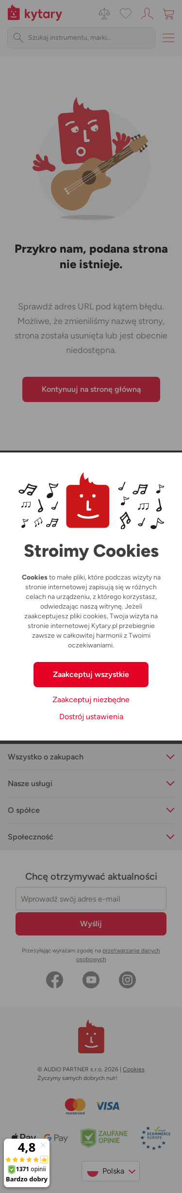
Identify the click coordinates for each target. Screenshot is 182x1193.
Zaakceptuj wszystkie (91, 674)
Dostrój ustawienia (91, 716)
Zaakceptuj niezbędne (91, 699)
